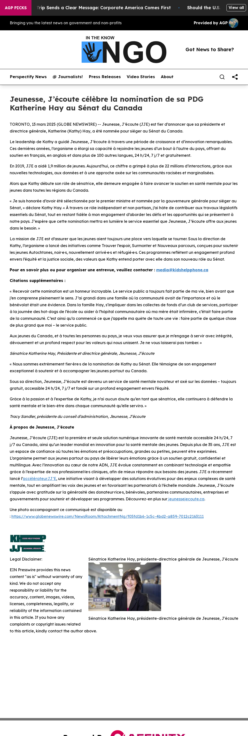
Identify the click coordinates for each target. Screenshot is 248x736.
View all (236, 7)
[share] (235, 77)
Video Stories (141, 76)
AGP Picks (16, 7)
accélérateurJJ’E (39, 478)
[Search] (222, 77)
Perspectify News (28, 76)
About (167, 76)
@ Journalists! (68, 76)
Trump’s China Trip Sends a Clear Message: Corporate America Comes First (93, 7)
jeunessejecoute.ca (185, 498)
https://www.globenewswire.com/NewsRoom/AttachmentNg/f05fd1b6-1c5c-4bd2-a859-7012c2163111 (107, 516)
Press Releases (105, 76)
